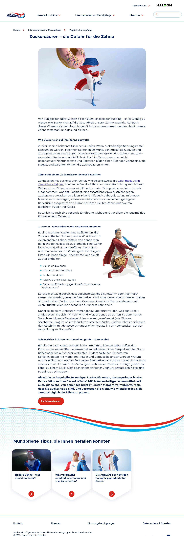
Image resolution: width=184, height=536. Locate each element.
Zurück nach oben (51, 401)
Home (16, 30)
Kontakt (18, 523)
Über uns (135, 15)
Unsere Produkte (47, 15)
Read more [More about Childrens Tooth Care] (112, 494)
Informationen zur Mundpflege (93, 15)
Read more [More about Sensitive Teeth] (71, 494)
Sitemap (55, 523)
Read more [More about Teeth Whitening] (31, 494)
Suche (157, 15)
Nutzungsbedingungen (101, 523)
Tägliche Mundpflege (80, 30)
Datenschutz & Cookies (157, 523)
